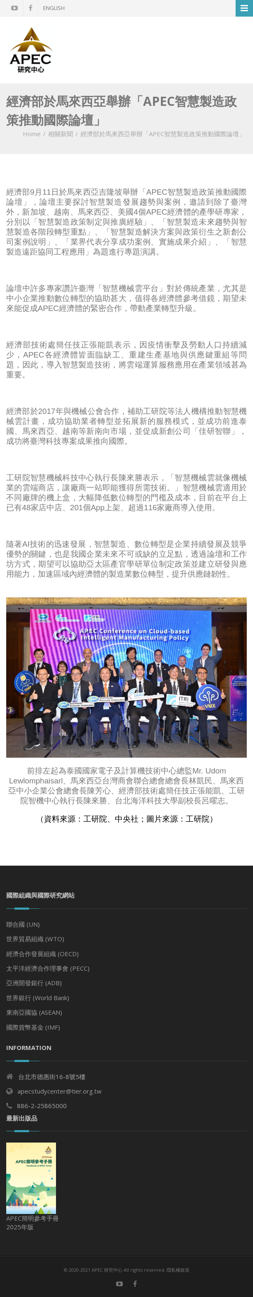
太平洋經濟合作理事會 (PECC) (48, 968)
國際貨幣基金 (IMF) (33, 1027)
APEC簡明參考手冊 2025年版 (32, 1187)
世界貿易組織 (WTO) (35, 939)
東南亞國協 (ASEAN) (34, 1012)
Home (32, 134)
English (54, 8)
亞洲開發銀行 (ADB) (34, 983)
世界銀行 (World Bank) (37, 998)
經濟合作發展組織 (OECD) (42, 954)
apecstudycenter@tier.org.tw (59, 1091)
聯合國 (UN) (23, 924)
